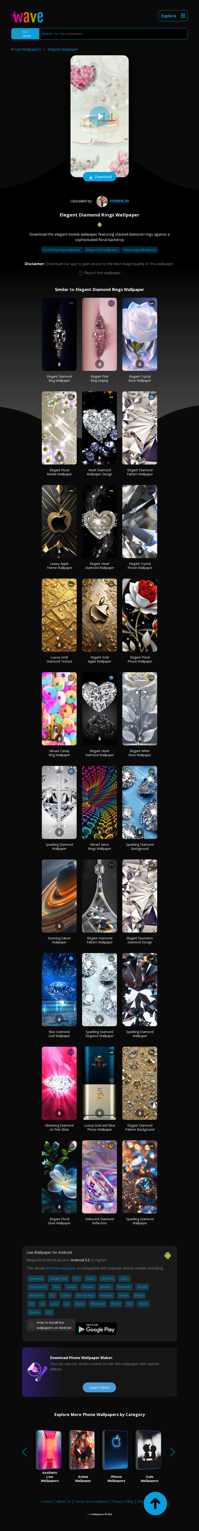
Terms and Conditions (92, 1501)
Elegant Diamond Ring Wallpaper (59, 378)
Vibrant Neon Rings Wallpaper (99, 846)
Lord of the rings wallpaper (62, 250)
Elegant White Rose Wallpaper (139, 753)
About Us (63, 1501)
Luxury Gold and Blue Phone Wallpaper (99, 1127)
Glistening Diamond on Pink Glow (59, 1127)
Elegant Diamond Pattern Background (139, 1127)
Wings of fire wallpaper (102, 250)
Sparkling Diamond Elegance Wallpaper (99, 1034)
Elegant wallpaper (63, 49)
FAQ (140, 1501)
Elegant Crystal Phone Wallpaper (139, 565)
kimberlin (112, 200)
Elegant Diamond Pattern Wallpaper (140, 472)
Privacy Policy (123, 1501)
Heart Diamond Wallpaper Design (99, 472)
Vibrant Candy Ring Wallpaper (59, 753)
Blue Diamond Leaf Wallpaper (59, 1034)
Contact (47, 1501)
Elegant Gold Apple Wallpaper (99, 659)
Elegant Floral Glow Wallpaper (59, 1221)
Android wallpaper (60, 1268)
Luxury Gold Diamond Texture (59, 659)
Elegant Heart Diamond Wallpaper (99, 565)
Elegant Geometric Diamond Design (139, 940)
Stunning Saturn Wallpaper (59, 940)
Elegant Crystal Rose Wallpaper (139, 378)
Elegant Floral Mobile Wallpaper (59, 472)
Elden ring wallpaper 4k (140, 250)
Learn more (99, 1387)
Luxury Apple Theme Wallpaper (59, 565)
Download (99, 177)
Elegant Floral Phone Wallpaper (139, 659)
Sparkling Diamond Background (140, 846)
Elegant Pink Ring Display (99, 378)
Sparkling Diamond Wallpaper (59, 846)
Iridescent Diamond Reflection (99, 1221)
